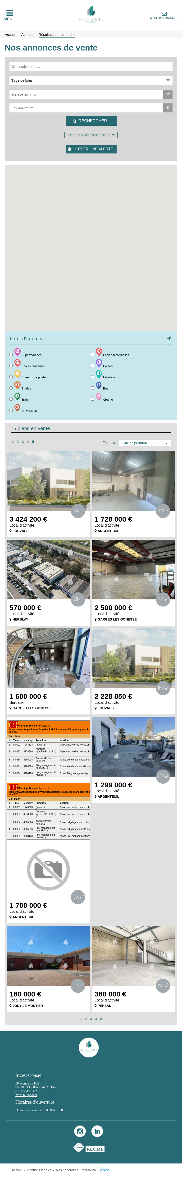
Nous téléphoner (26, 1095)
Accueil (17, 1170)
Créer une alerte (94, 149)
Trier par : (110, 443)
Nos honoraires (164, 18)
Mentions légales (39, 1170)
